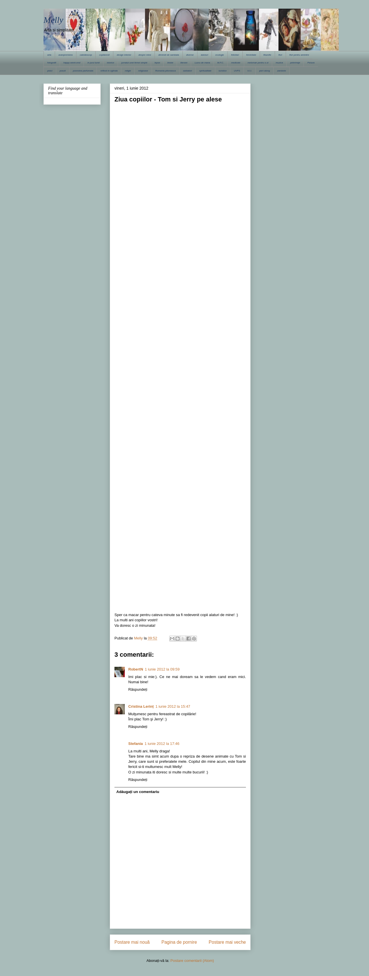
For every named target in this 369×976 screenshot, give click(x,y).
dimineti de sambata (168, 55)
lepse (157, 62)
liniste (170, 62)
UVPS (237, 70)
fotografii (51, 62)
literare (183, 62)
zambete (281, 70)
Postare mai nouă (132, 942)
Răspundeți (137, 689)
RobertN (135, 669)
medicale (235, 62)
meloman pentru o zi (258, 62)
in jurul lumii (93, 62)
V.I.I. (249, 70)
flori (280, 55)
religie (128, 70)
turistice (223, 70)
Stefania (135, 743)
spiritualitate (205, 70)
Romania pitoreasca (165, 70)
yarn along (264, 70)
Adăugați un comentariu (137, 792)
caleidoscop (86, 55)
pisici (49, 70)
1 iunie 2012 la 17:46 (162, 743)
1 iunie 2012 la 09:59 (162, 669)
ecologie (219, 55)
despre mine (144, 55)
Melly (53, 19)
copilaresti (104, 55)
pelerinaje (295, 62)
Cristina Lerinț (141, 706)
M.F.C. (220, 62)
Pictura (311, 62)
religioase (143, 70)
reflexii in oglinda (109, 70)
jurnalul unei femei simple (134, 62)
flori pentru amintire (299, 55)
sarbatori (187, 70)
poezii (63, 70)
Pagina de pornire (179, 942)
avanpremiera (66, 55)
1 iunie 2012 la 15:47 (172, 706)
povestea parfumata (83, 70)
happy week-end (71, 62)
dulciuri (204, 55)
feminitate (251, 55)
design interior (124, 55)
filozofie (267, 55)
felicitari (235, 55)
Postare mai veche (227, 942)
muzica (279, 62)
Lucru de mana (202, 62)
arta (49, 55)
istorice (110, 62)
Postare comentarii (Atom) (192, 960)
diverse (190, 55)
